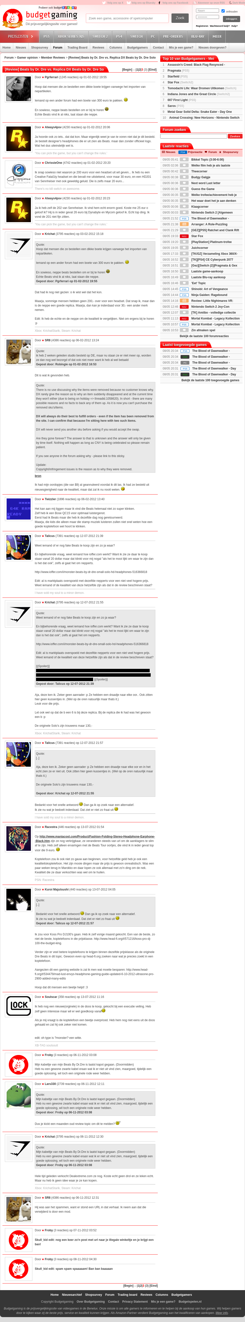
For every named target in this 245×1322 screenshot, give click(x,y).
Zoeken (235, 136)
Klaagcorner (194, 206)
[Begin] (127, 69)
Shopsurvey (39, 47)
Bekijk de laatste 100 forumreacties (204, 336)
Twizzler (50, 499)
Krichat (50, 234)
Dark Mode (239, 2)
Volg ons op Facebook (175, 2)
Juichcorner (194, 248)
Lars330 (50, 1084)
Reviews (98, 47)
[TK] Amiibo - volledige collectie (208, 312)
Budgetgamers (137, 47)
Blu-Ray (198, 36)
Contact (158, 47)
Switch (137, 36)
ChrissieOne (53, 163)
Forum (57, 47)
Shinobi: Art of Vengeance (204, 289)
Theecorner (194, 171)
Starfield (178, 76)
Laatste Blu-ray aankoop (203, 277)
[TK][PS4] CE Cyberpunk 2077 (206, 259)
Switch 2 (101, 36)
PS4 (119, 36)
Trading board (127, 1295)
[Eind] (152, 69)
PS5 (47, 36)
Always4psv (53, 127)
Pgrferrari (51, 77)
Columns (116, 47)
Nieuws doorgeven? (212, 47)
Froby (49, 1055)
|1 (137, 69)
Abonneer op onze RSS (211, 2)
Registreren (202, 26)
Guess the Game (197, 189)
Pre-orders (173, 36)
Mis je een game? (181, 47)
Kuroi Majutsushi (57, 889)
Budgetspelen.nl (190, 1301)
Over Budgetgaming (91, 1301)
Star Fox (180, 82)
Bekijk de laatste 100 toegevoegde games (210, 380)
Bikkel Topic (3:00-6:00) (202, 159)
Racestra (51, 827)
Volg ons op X (115, 2)
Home (6, 47)
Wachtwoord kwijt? (220, 26)
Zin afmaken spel (197, 330)
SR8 (47, 340)
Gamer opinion (27, 57)
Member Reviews (53, 57)
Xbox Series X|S (72, 36)
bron (38, 476)
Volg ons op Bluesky (144, 2)
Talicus (50, 536)
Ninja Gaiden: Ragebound (203, 295)
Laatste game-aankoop (201, 271)
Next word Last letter (200, 183)
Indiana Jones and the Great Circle (199, 94)
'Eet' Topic (193, 283)
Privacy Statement (135, 1301)
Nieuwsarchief (72, 1295)
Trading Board (77, 47)
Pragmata (178, 70)
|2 (139, 69)
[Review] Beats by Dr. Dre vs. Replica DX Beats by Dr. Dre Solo (112, 57)
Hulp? (234, 26)
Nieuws (21, 47)
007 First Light (182, 100)
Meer (218, 36)
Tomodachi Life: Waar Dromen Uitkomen (202, 88)
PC (153, 36)
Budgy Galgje (195, 177)
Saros (176, 106)
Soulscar (51, 997)
